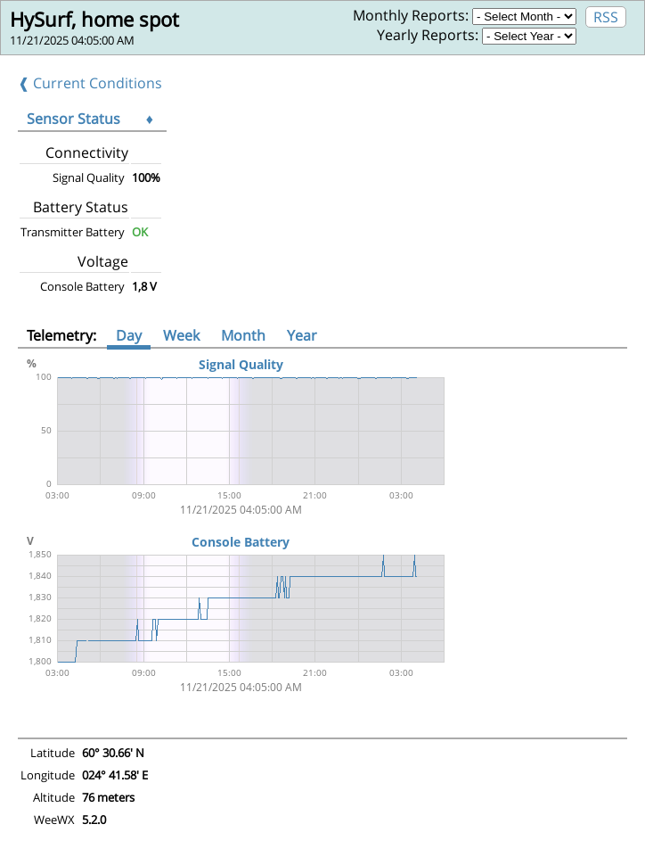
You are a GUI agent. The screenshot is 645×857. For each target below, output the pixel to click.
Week (181, 335)
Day (129, 335)
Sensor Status (73, 118)
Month (243, 335)
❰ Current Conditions (90, 83)
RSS (605, 17)
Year (302, 335)
